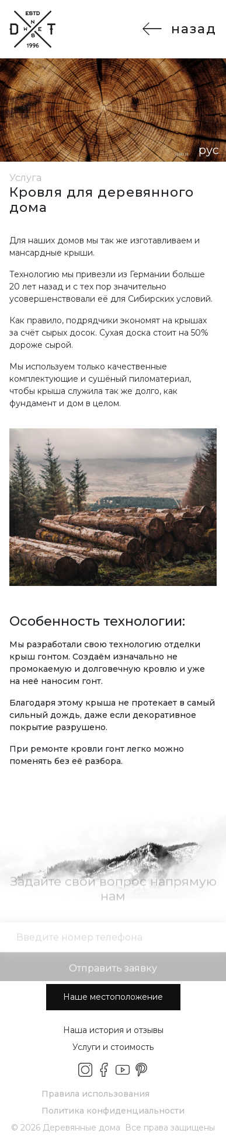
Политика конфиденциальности (113, 1110)
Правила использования (95, 1093)
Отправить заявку (113, 973)
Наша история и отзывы (113, 1030)
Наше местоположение (113, 997)
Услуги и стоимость (113, 1047)
